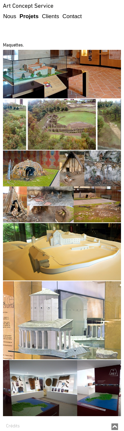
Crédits (13, 426)
